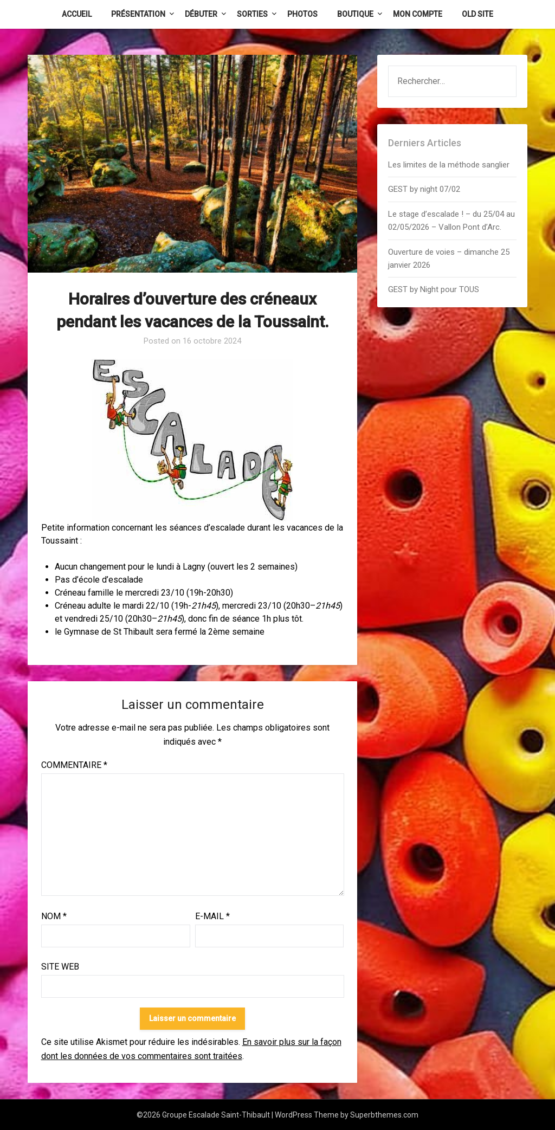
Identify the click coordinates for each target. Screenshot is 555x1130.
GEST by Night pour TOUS (433, 289)
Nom (54, 916)
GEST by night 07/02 (424, 189)
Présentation (138, 14)
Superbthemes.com (384, 1114)
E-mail (212, 916)
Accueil (77, 14)
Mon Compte (417, 14)
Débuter (201, 14)
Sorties (252, 14)
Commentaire (74, 765)
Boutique (355, 14)
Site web (60, 966)
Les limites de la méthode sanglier (450, 165)
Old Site (477, 14)
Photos (302, 14)
